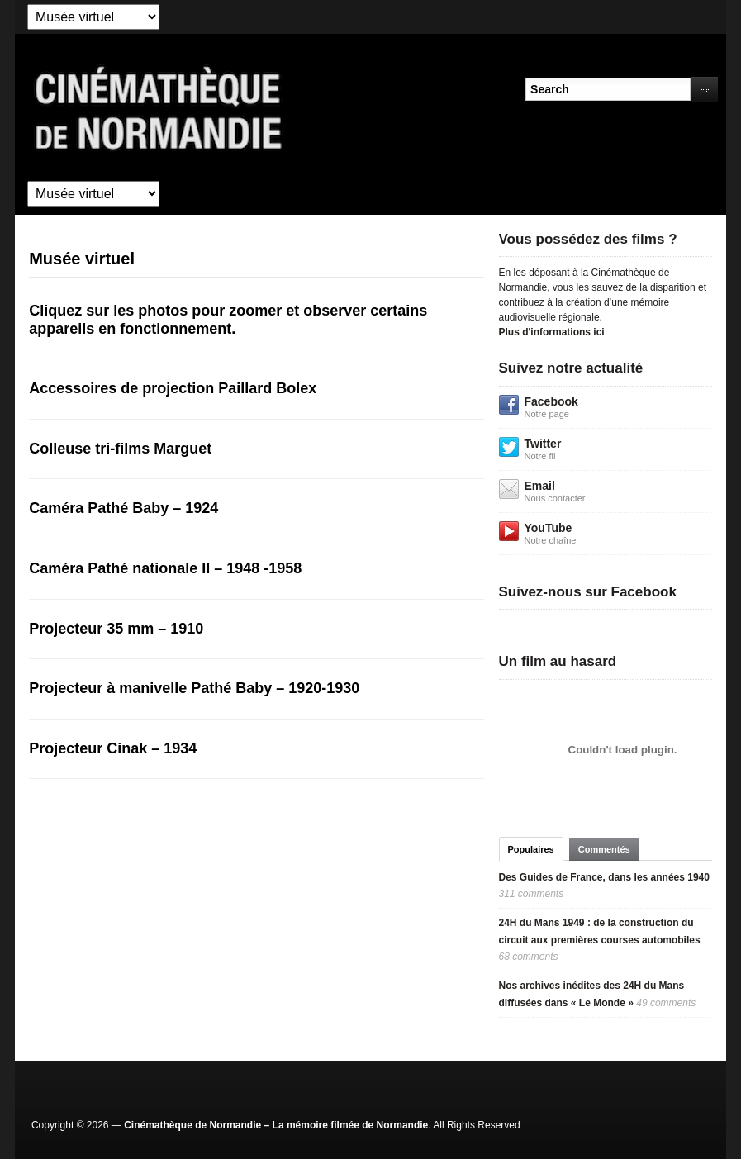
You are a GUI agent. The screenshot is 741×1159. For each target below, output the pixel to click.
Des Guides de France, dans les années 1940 (604, 877)
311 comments (531, 894)
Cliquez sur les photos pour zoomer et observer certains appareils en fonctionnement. (228, 319)
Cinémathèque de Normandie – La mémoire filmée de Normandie (276, 1125)
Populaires (531, 849)
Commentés (604, 849)
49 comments (666, 1003)
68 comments (528, 956)
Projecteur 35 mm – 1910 (116, 628)
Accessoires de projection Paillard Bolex (172, 388)
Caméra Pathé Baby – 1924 (123, 508)
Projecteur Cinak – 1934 (113, 748)
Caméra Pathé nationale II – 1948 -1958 (165, 568)
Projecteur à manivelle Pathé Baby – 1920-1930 (194, 688)
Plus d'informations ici (552, 332)
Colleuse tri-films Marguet (120, 448)
